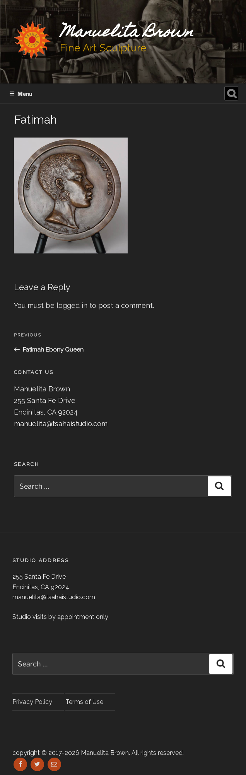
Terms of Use (84, 701)
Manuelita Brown (126, 33)
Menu (20, 93)
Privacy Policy (32, 701)
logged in (71, 305)
